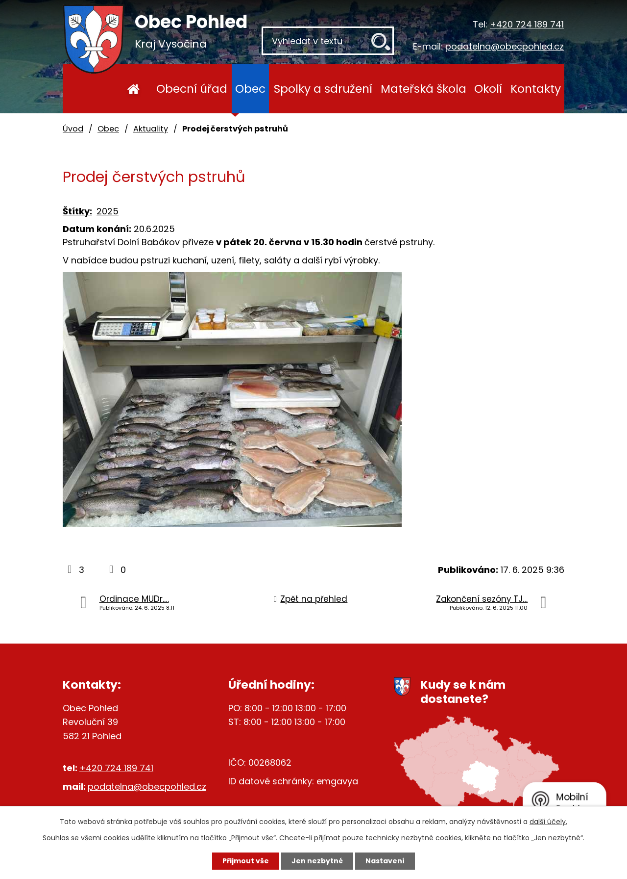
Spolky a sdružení (323, 88)
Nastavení (385, 861)
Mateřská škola (423, 88)
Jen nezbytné (317, 861)
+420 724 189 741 (527, 24)
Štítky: (77, 211)
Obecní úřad (191, 88)
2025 (107, 211)
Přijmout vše (245, 861)
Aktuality (150, 128)
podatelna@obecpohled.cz (504, 46)
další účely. (548, 822)
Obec (250, 88)
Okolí (488, 88)
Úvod (133, 88)
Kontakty (535, 88)
